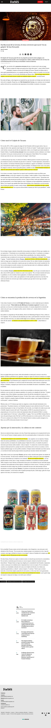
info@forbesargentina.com (9, 698)
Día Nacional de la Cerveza (14, 581)
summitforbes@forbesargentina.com (7, 701)
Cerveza (3, 581)
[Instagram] (46, 713)
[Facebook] (42, 713)
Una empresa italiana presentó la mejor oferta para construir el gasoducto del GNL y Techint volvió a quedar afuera (27, 644)
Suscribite (41, 1)
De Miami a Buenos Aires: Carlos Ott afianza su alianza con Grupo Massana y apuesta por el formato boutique (27, 655)
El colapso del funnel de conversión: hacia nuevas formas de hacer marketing (27, 634)
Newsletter (8, 712)
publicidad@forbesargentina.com (7, 696)
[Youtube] (49, 713)
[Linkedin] (45, 715)
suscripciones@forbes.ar (5, 704)
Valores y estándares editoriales (22, 712)
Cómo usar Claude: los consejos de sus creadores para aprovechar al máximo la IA (28, 613)
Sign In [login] (47, 1)
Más (27, 607)
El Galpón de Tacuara (28, 581)
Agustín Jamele (4, 49)
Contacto (12, 712)
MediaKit (3, 712)
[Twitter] (44, 713)
